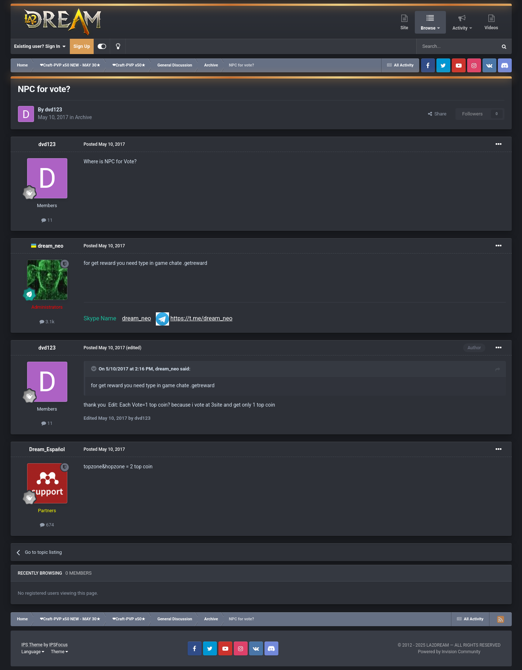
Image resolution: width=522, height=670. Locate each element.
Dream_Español (47, 449)
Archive (83, 117)
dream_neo (50, 246)
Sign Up (82, 46)
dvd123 (53, 110)
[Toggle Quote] (94, 369)
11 (47, 220)
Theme (59, 651)
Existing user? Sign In (40, 46)
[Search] (439, 46)
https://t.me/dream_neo (201, 318)
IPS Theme (32, 644)
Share (437, 114)
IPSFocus (58, 644)
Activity (460, 28)
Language (33, 651)
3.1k (47, 321)
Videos (491, 27)
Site (404, 27)
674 (47, 525)
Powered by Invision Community (449, 651)
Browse (428, 28)
